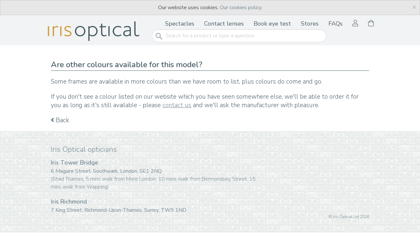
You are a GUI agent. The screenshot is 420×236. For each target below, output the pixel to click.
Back (60, 120)
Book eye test (272, 24)
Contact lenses (224, 24)
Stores (310, 24)
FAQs (335, 24)
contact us (176, 105)
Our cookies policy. (241, 7)
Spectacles (179, 24)
